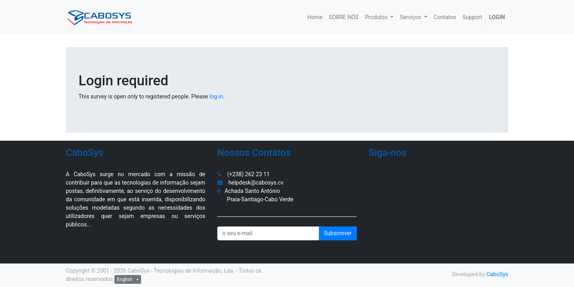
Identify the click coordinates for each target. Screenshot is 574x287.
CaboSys (497, 274)
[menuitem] (315, 17)
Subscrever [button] (338, 233)
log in (216, 96)
